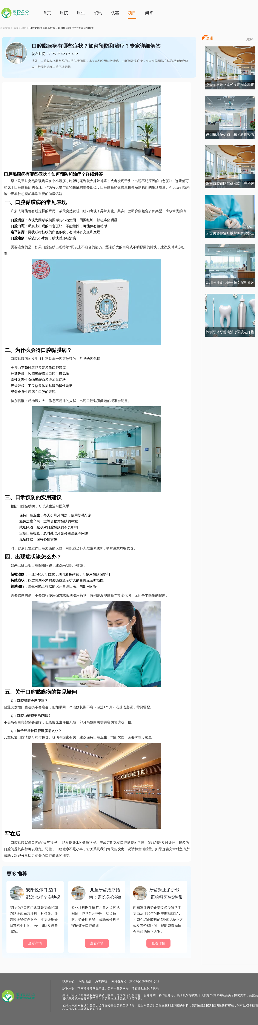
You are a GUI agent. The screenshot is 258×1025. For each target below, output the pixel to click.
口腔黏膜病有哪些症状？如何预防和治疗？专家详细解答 (61, 27)
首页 (47, 13)
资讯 (98, 13)
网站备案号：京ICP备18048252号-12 (135, 981)
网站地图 (85, 981)
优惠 (115, 13)
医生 (81, 13)
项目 (132, 13)
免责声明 (101, 981)
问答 (149, 13)
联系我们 (68, 981)
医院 (64, 13)
